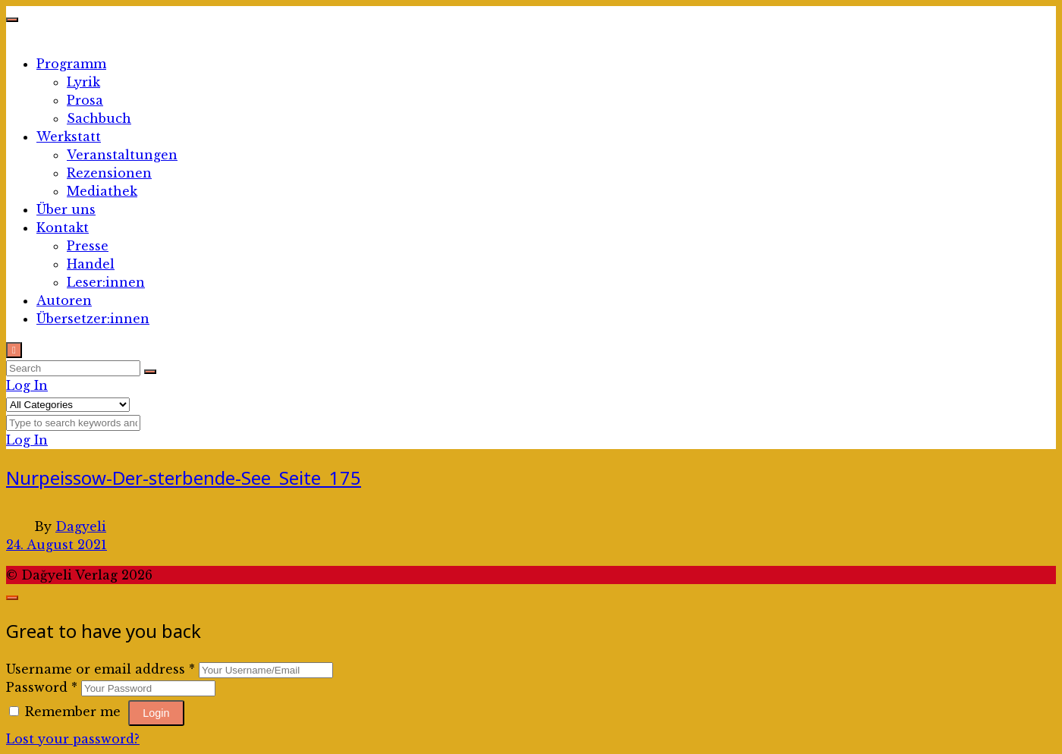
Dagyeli (80, 526)
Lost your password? (73, 738)
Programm (71, 63)
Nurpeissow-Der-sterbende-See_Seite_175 (183, 477)
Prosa (85, 100)
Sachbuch (99, 118)
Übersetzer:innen (92, 318)
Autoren (64, 300)
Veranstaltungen (122, 154)
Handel (91, 264)
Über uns (66, 209)
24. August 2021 (56, 544)
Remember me (66, 711)
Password (41, 687)
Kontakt (62, 227)
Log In (27, 385)
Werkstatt (68, 136)
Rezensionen (109, 173)
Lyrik (83, 82)
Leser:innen (106, 282)
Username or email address (100, 669)
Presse (87, 245)
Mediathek (102, 191)
